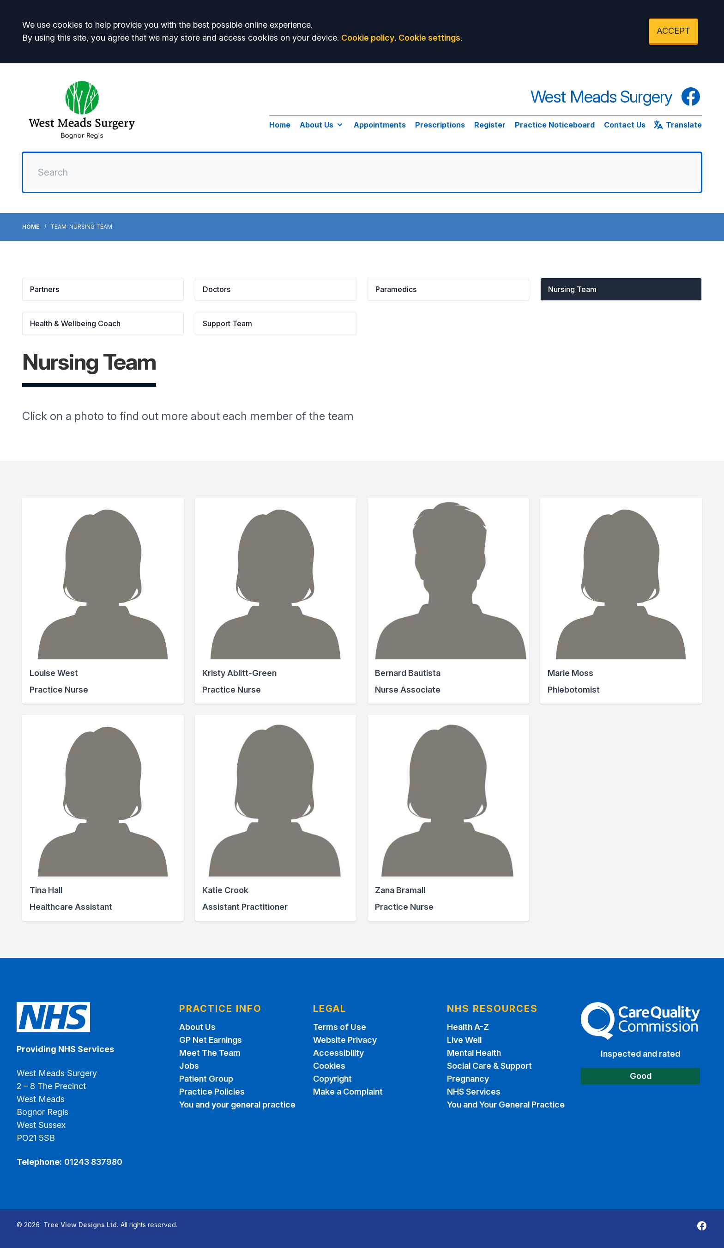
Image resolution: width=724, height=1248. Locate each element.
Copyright (332, 1079)
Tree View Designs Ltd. (81, 1225)
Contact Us (625, 124)
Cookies (329, 1066)
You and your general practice (237, 1104)
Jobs (189, 1066)
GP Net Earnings (210, 1040)
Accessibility (338, 1053)
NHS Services (474, 1091)
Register (490, 124)
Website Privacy (345, 1040)
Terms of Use (339, 1027)
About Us (322, 124)
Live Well (464, 1040)
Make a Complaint (348, 1091)
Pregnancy (468, 1079)
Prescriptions (440, 124)
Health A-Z (468, 1027)
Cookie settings (429, 38)
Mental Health (474, 1053)
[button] (103, 289)
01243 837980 (93, 1162)
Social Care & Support (489, 1066)
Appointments (380, 124)
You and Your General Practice (506, 1104)
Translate (677, 124)
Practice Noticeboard (555, 124)
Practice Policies (212, 1091)
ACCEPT (673, 31)
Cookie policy (367, 38)
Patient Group (206, 1079)
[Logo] (82, 111)
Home (279, 124)
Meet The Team (210, 1053)
